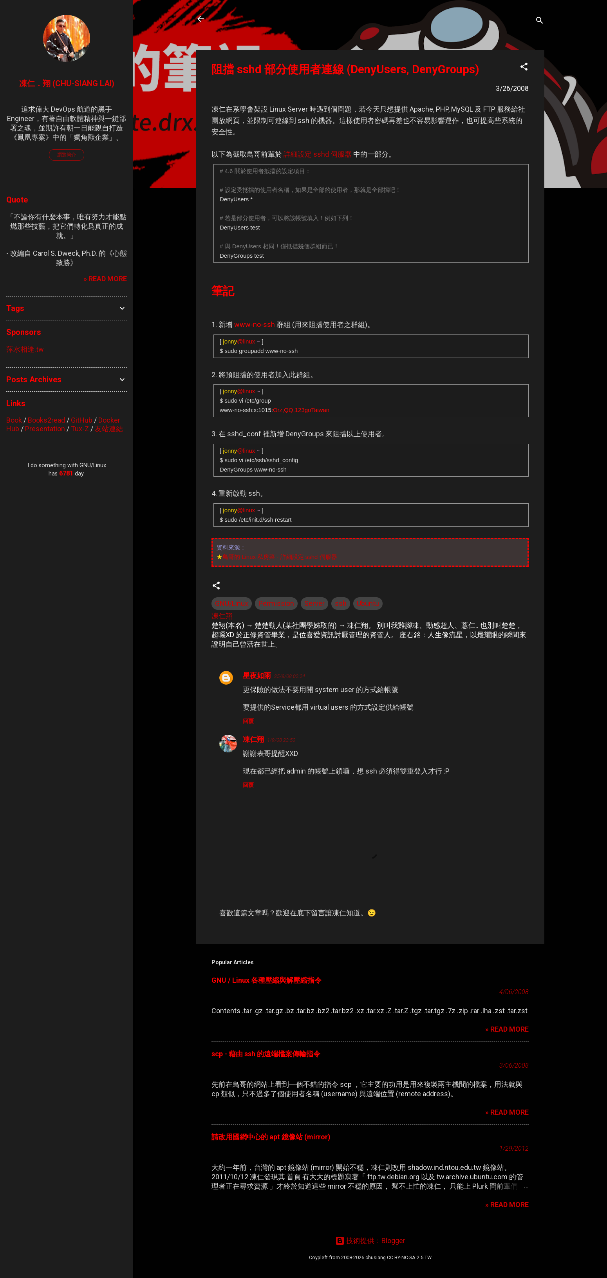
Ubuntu (368, 603)
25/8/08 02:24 (289, 676)
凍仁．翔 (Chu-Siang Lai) (66, 83)
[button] (524, 68)
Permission (276, 603)
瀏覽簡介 (66, 154)
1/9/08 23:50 (281, 740)
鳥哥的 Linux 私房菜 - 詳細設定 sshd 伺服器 (279, 556)
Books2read (46, 420)
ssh (341, 603)
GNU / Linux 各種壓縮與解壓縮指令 (266, 980)
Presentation (45, 429)
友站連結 (109, 429)
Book (14, 420)
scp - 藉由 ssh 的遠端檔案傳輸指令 (265, 1054)
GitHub (81, 420)
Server (314, 603)
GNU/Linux (231, 603)
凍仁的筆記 (238, 18)
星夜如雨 (257, 675)
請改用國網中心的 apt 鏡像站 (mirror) (271, 1137)
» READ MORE (507, 1029)
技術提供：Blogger (370, 1240)
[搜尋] (539, 21)
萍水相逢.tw (25, 349)
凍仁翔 (253, 739)
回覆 (248, 721)
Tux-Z (80, 429)
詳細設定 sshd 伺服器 (318, 154)
